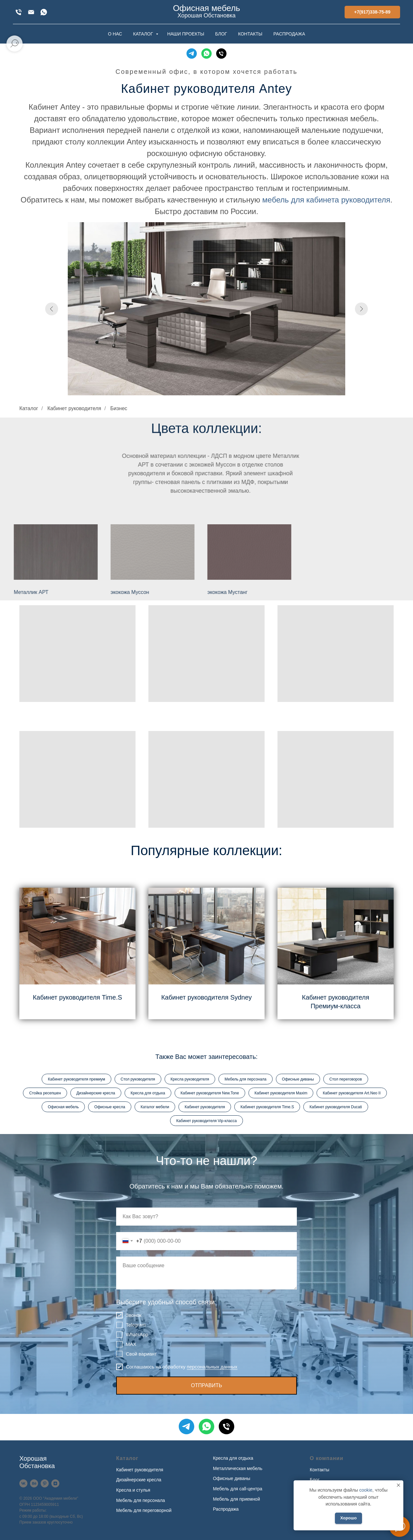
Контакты (319, 1469)
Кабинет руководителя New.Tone (210, 1093)
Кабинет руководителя (74, 408)
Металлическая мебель (237, 1468)
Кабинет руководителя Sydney (206, 997)
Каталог (28, 408)
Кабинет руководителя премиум (76, 1079)
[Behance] (34, 1483)
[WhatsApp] (44, 12)
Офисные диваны (298, 1079)
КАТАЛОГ (143, 33)
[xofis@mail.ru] (31, 12)
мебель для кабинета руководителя (326, 199)
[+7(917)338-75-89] (19, 12)
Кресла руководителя (190, 1079)
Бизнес (118, 408)
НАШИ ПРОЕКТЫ (185, 33)
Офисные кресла (109, 1107)
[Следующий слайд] (361, 308)
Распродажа (226, 1509)
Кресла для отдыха (148, 1093)
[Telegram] (191, 53)
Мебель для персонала (246, 1079)
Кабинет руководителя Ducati (335, 1107)
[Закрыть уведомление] (398, 1485)
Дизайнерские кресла (95, 1093)
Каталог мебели (155, 1107)
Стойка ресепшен (45, 1093)
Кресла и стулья (133, 1490)
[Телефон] (221, 53)
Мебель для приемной (236, 1499)
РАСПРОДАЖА (289, 33)
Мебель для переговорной (144, 1510)
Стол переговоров (345, 1079)
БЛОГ (221, 33)
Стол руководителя (138, 1079)
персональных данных (212, 1366)
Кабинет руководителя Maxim (281, 1093)
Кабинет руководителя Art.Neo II (351, 1093)
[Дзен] (55, 1483)
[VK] (23, 1483)
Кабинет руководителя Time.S (77, 997)
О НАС (115, 33)
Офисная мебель (63, 1107)
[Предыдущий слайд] (51, 308)
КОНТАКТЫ (250, 33)
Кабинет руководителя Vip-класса (206, 1121)
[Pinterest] (45, 1483)
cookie (365, 1490)
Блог (314, 1479)
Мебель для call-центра (237, 1488)
